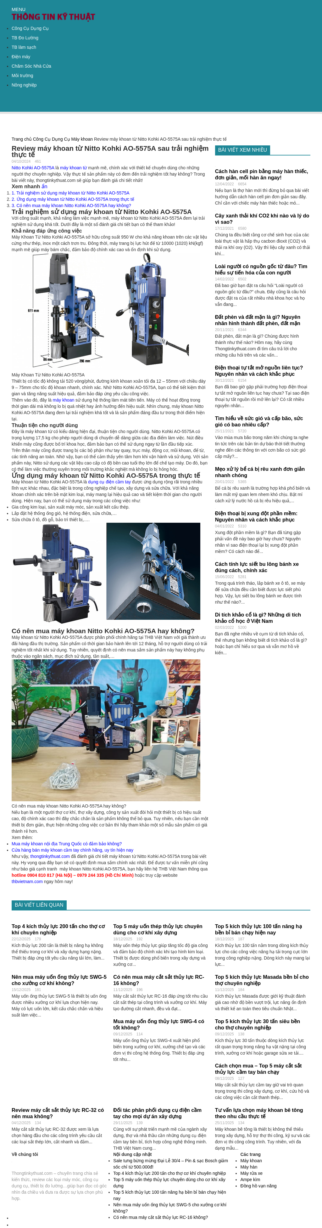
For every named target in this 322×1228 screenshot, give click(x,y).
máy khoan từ (73, 167)
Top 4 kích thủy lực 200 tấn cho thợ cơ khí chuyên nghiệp (169, 1173)
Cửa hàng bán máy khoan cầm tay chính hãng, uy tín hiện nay (72, 850)
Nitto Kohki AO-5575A (33, 167)
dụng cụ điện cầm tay (109, 481)
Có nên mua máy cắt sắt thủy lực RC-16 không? (160, 1217)
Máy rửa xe (251, 1173)
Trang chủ (22, 139)
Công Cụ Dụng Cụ (30, 28)
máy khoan (63, 400)
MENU (18, 9)
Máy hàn (248, 1166)
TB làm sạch (24, 47)
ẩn (44, 186)
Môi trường (22, 75)
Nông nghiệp (24, 84)
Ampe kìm (250, 1179)
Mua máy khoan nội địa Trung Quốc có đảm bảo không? (67, 843)
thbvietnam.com (27, 881)
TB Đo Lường (25, 37)
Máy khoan (82, 139)
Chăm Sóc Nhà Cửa (31, 66)
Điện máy (21, 56)
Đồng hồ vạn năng (258, 1185)
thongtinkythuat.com (50, 856)
